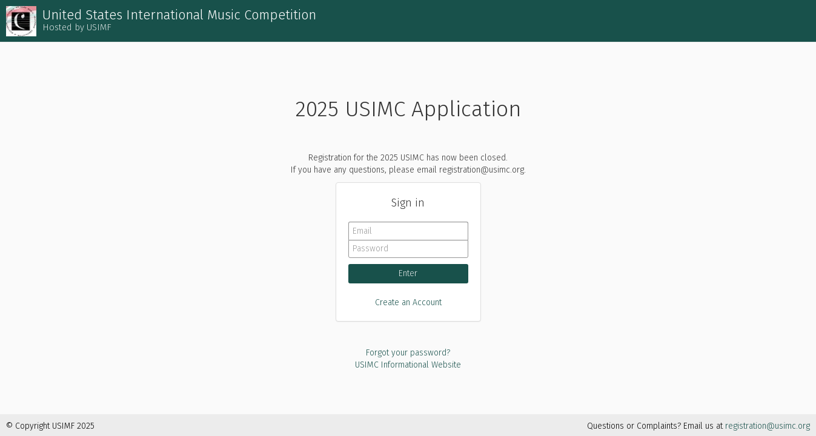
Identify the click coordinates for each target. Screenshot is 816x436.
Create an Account (408, 302)
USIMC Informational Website (408, 365)
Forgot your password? (408, 353)
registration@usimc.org (767, 426)
